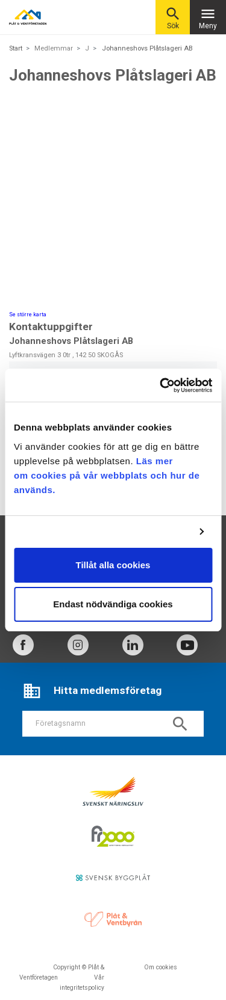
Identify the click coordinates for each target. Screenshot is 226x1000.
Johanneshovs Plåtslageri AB (147, 48)
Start (15, 48)
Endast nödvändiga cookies (112, 604)
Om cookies (160, 967)
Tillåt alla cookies (113, 565)
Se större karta (27, 314)
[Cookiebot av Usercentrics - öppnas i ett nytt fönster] (161, 385)
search (180, 724)
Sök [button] (173, 17)
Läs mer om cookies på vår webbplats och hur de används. (106, 475)
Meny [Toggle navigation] (208, 17)
